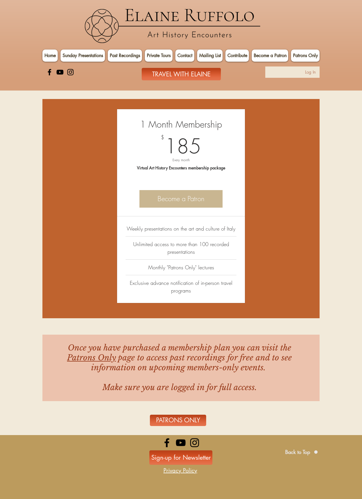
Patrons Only (91, 358)
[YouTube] (60, 72)
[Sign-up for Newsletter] (180, 457)
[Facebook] (49, 72)
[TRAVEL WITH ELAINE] (181, 74)
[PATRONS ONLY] (178, 420)
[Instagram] (70, 72)
